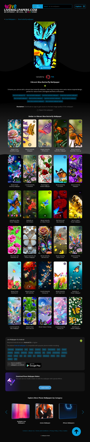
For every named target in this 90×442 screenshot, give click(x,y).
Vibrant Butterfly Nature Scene (60, 256)
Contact (25, 431)
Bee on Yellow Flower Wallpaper (75, 221)
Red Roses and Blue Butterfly (60, 221)
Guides (65, 431)
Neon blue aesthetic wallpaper (36, 101)
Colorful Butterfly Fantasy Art (45, 292)
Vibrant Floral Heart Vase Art (30, 327)
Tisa (49, 77)
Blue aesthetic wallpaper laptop (54, 101)
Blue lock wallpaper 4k (19, 95)
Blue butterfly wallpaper (26, 19)
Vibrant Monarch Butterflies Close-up (75, 150)
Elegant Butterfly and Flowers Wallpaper (30, 256)
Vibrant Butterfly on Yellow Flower (45, 221)
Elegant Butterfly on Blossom (45, 150)
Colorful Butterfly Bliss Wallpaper (14, 327)
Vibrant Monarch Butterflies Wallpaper (60, 150)
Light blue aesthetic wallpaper (52, 98)
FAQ (60, 431)
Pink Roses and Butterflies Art (14, 256)
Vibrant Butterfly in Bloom (75, 256)
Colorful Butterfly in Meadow (29, 185)
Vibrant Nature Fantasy (45, 327)
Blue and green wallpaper (69, 98)
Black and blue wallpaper (35, 98)
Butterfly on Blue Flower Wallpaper (14, 221)
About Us (31, 431)
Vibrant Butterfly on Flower (60, 185)
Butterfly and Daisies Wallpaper (75, 327)
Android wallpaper (20, 345)
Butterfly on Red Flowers (29, 221)
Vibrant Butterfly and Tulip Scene (60, 292)
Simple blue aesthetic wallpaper (68, 95)
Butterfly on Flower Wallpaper (75, 292)
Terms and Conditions (42, 431)
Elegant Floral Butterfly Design (14, 150)
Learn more (45, 388)
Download (45, 68)
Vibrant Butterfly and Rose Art (45, 256)
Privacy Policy (54, 431)
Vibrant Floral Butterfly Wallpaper (14, 185)
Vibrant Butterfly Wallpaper (29, 150)
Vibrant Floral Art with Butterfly (29, 292)
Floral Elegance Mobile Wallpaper (45, 185)
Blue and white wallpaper (33, 95)
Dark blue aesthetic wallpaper (50, 95)
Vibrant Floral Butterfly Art (14, 292)
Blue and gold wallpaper (20, 98)
